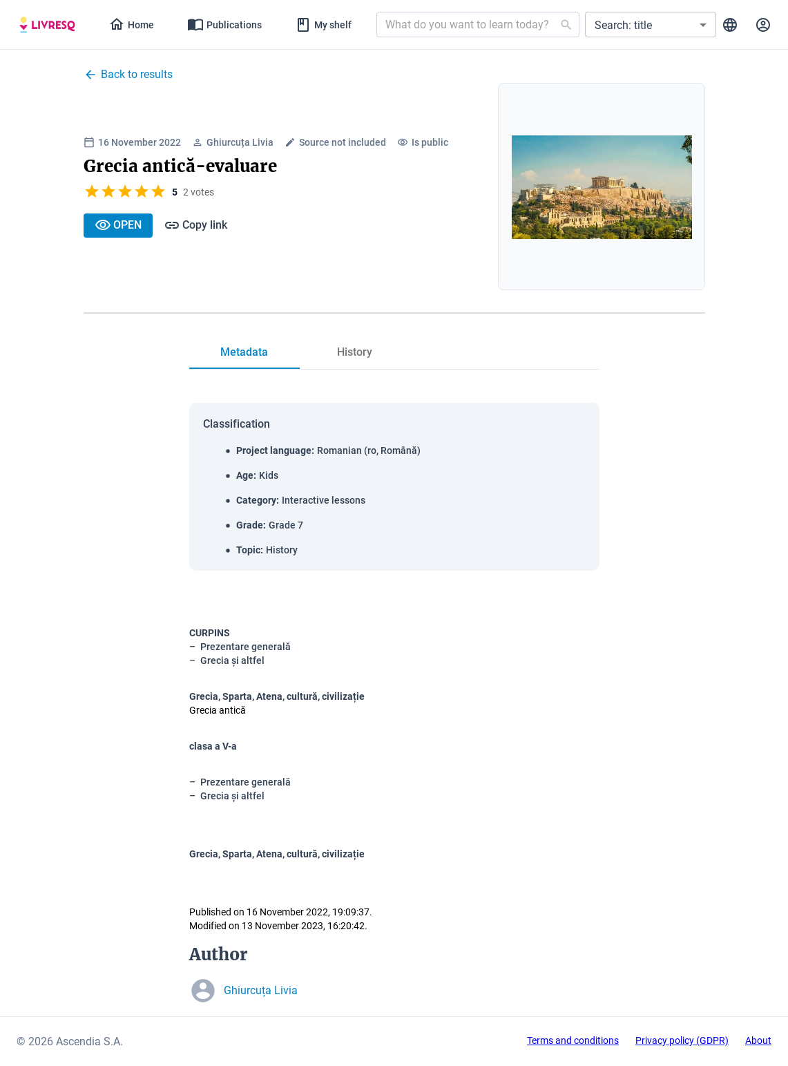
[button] (650, 24)
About (758, 1040)
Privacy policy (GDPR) (682, 1040)
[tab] (47, 24)
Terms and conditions (573, 1040)
